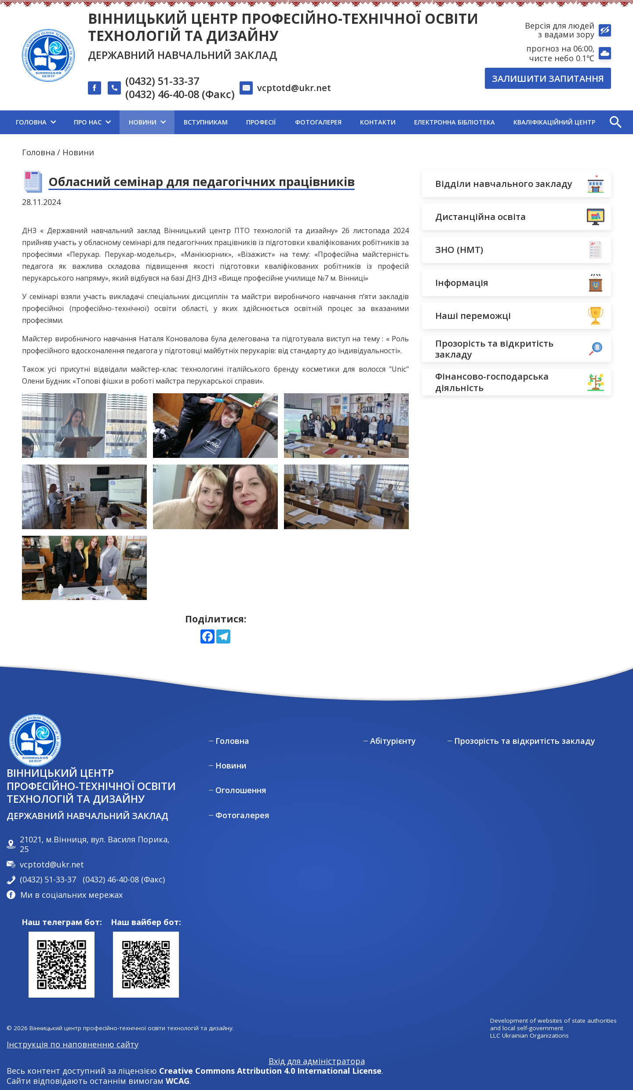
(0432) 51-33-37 (162, 81)
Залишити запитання (548, 78)
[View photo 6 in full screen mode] (84, 568)
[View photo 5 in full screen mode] (346, 497)
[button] (615, 122)
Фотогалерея (242, 815)
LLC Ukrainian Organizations (529, 1035)
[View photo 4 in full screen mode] (215, 497)
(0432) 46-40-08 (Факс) (180, 94)
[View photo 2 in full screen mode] (346, 425)
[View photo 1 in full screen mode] (215, 425)
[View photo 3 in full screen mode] (84, 497)
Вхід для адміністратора (317, 1061)
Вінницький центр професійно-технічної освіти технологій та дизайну (283, 27)
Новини (78, 152)
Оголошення (240, 790)
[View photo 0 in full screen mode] (84, 425)
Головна (38, 152)
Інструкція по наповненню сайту (72, 1044)
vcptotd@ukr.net (294, 87)
